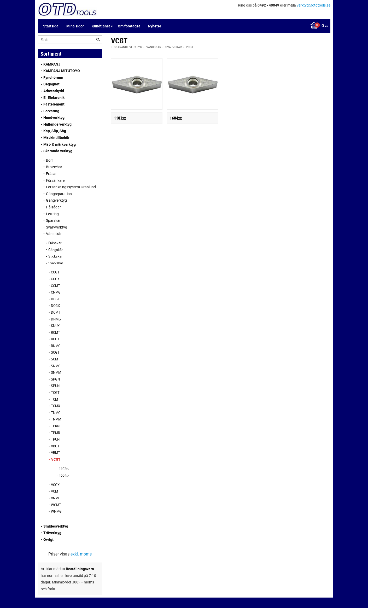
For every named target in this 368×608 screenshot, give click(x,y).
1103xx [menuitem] (64, 468)
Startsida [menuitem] (51, 26)
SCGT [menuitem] (55, 352)
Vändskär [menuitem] (54, 233)
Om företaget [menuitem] (129, 26)
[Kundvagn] (317, 26)
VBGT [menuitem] (55, 446)
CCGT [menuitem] (55, 272)
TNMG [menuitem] (56, 412)
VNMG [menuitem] (56, 498)
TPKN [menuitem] (55, 426)
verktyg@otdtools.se (313, 5)
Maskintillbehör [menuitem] (56, 137)
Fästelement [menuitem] (54, 104)
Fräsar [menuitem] (51, 173)
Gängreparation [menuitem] (59, 193)
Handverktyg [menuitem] (54, 117)
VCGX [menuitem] (55, 484)
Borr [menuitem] (49, 160)
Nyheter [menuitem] (154, 26)
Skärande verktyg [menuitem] (57, 150)
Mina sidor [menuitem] (75, 26)
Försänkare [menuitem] (55, 180)
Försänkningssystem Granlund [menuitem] (71, 186)
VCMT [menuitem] (55, 491)
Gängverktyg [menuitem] (56, 200)
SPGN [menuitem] (55, 379)
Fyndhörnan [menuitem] (53, 77)
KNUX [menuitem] (55, 325)
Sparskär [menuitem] (53, 220)
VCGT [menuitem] (55, 459)
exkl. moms (81, 554)
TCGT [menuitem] (55, 392)
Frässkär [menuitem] (54, 243)
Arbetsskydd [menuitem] (53, 90)
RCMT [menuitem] (55, 332)
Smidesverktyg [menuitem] (55, 526)
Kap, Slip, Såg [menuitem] (54, 130)
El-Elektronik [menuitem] (54, 97)
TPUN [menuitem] (55, 439)
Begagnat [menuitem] (51, 83)
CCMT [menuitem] (55, 285)
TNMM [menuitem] (56, 419)
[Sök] (98, 40)
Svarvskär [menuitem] (55, 263)
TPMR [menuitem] (55, 432)
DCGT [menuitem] (55, 299)
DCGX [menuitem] (55, 305)
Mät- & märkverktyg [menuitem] (59, 144)
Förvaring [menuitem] (51, 110)
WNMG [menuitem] (56, 511)
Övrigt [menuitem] (48, 539)
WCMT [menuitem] (56, 504)
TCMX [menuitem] (55, 406)
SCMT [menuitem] (55, 359)
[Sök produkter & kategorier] (70, 40)
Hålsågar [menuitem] (53, 206)
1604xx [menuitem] (64, 475)
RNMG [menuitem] (56, 345)
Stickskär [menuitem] (55, 256)
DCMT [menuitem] (55, 312)
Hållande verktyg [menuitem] (57, 124)
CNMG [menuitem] (56, 292)
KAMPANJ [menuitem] (51, 64)
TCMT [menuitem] (55, 399)
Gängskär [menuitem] (55, 249)
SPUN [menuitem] (55, 385)
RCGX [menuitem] (55, 339)
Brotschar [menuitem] (54, 166)
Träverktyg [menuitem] (52, 532)
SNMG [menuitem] (56, 366)
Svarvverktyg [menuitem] (56, 227)
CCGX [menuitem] (55, 279)
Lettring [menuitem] (52, 213)
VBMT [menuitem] (55, 452)
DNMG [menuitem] (56, 319)
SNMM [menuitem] (56, 372)
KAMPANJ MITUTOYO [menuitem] (61, 70)
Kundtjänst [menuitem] (101, 26)
